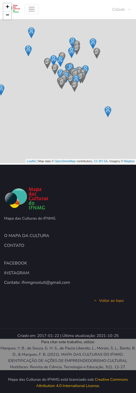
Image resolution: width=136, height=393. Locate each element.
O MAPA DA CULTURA (26, 236)
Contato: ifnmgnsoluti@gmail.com (37, 282)
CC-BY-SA (101, 161)
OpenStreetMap (65, 161)
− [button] (7, 15)
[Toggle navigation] (31, 9)
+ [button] (7, 7)
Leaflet (31, 161)
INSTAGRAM (16, 273)
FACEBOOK (15, 263)
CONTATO (14, 245)
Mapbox (129, 161)
